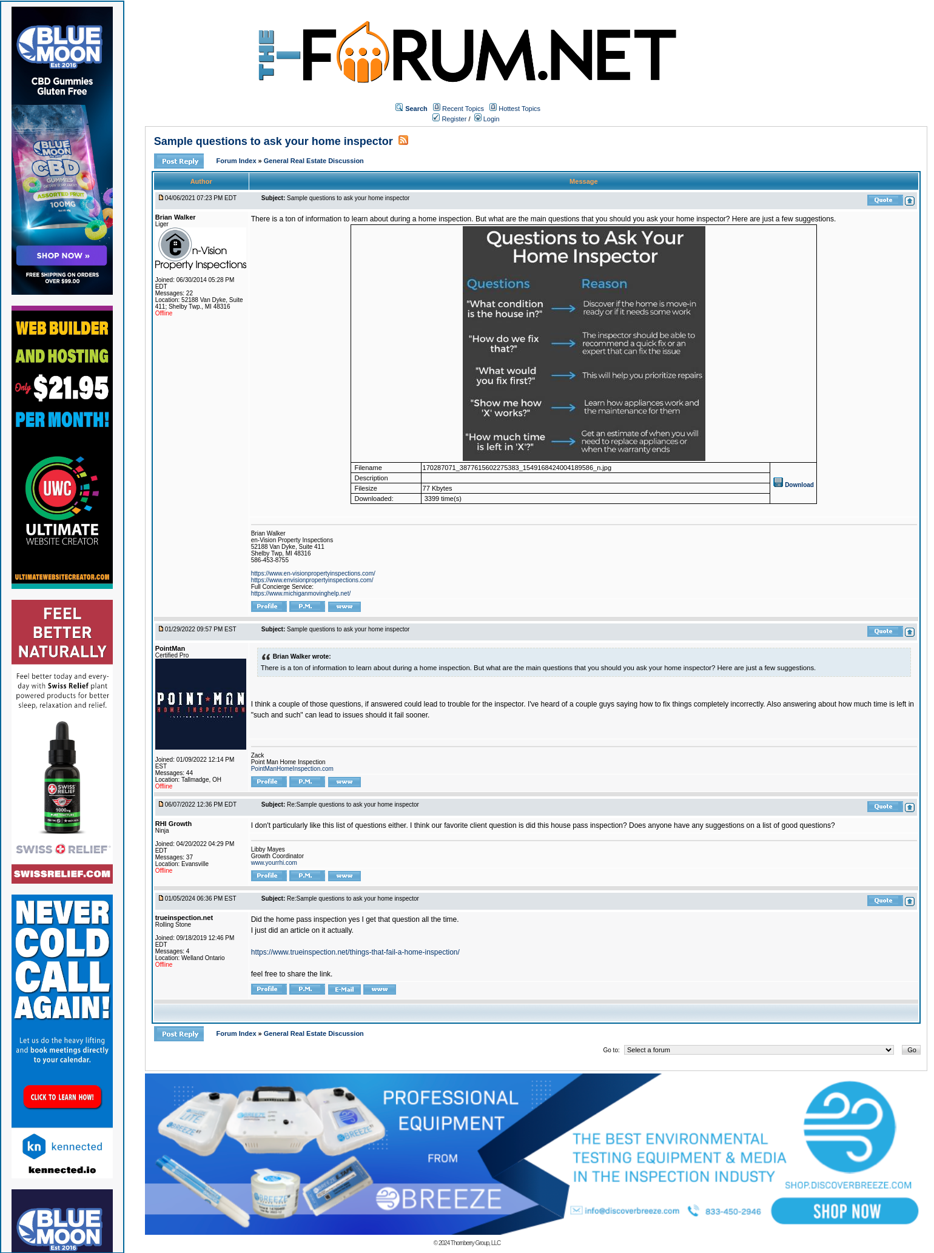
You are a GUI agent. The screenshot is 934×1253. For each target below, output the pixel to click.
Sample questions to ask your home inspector (273, 141)
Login (487, 119)
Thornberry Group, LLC (475, 1243)
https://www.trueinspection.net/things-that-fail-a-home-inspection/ (355, 952)
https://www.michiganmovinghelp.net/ (301, 593)
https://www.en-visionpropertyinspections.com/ (313, 573)
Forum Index (237, 160)
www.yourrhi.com (274, 862)
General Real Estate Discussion (314, 160)
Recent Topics (463, 108)
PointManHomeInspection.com (292, 768)
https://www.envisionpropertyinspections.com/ (312, 580)
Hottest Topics (519, 108)
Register (449, 119)
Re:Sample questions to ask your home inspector (353, 804)
